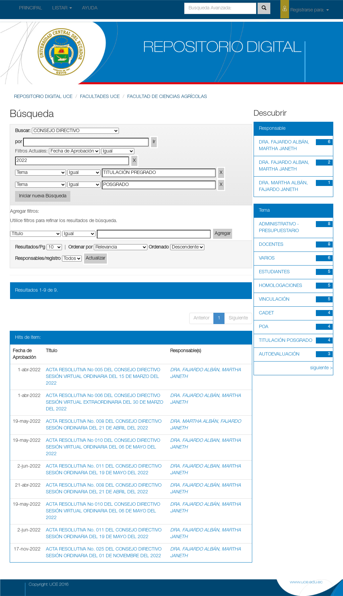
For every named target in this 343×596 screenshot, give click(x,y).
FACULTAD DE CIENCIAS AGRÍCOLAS (167, 97)
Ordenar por (80, 247)
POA (263, 327)
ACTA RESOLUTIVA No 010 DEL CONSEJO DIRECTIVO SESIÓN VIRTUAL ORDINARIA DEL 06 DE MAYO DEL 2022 (103, 447)
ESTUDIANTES (274, 272)
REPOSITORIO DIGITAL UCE (43, 97)
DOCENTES (271, 244)
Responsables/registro (38, 259)
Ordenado (159, 247)
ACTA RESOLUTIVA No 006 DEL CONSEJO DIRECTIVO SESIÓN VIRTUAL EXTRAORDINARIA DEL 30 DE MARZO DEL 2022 (104, 403)
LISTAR (62, 8)
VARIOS (267, 258)
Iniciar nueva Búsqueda (42, 196)
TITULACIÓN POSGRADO (285, 340)
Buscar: (22, 131)
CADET (266, 313)
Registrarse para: (304, 9)
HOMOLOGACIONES (280, 286)
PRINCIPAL (30, 8)
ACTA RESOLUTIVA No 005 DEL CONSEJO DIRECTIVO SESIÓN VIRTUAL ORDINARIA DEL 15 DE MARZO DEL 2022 (103, 377)
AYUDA (89, 8)
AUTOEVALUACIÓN (279, 354)
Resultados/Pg (30, 247)
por (18, 142)
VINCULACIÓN (274, 299)
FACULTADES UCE (100, 97)
